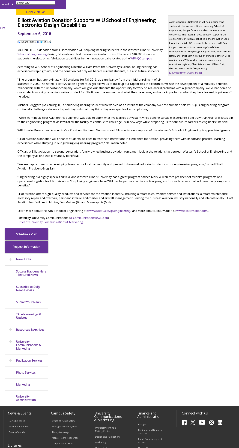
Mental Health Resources (65, 307)
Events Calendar (17, 301)
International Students (54, 4)
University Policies (104, 356)
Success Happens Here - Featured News (31, 86)
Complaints (101, 400)
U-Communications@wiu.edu (122, 265)
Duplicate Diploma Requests (18, 371)
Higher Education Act (106, 332)
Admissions (75, 28)
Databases (14, 333)
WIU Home (59, 36)
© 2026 (13, 436)
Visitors (33, 4)
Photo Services (26, 185)
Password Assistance (63, 369)
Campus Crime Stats (62, 312)
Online (100, 21)
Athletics (129, 28)
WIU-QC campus (110, 88)
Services (13, 339)
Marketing (23, 197)
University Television (106, 317)
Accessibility (17, 421)
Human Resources (148, 317)
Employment (38, 421)
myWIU (179, 4)
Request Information (26, 60)
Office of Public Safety (63, 290)
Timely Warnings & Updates (28, 129)
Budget (142, 293)
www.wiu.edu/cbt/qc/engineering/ (142, 254)
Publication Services (29, 173)
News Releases (17, 290)
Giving (147, 28)
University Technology (63, 384)
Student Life (169, 28)
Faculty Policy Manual (106, 371)
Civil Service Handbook (107, 385)
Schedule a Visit (26, 47)
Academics (51, 28)
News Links (23, 72)
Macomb (68, 21)
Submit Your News (28, 115)
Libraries (117, 4)
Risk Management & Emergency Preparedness (62, 322)
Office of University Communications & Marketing (83, 269)
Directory (152, 4)
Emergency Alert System (64, 296)
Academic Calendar (19, 296)
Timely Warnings (60, 301)
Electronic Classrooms (63, 364)
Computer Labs (60, 358)
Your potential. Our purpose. (39, 21)
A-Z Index (166, 4)
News (72, 36)
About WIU (28, 28)
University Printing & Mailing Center (105, 298)
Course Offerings (134, 4)
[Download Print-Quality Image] (190, 98)
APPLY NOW (207, 12)
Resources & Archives (30, 142)
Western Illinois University (55, 15)
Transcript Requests (19, 363)
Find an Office (145, 353)
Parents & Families (15, 4)
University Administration (26, 211)
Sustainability (60, 421)
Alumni (96, 28)
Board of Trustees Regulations (104, 363)
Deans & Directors (147, 358)
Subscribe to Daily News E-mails (28, 101)
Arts (112, 28)
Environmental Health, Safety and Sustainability (65, 332)
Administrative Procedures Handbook (107, 378)
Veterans (79, 421)
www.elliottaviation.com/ (66, 258)
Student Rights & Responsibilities (104, 393)
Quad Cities (85, 21)
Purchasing (144, 323)
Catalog (12, 328)
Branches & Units (18, 322)
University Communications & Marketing (28, 158)
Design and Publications (108, 306)
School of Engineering (100, 80)
